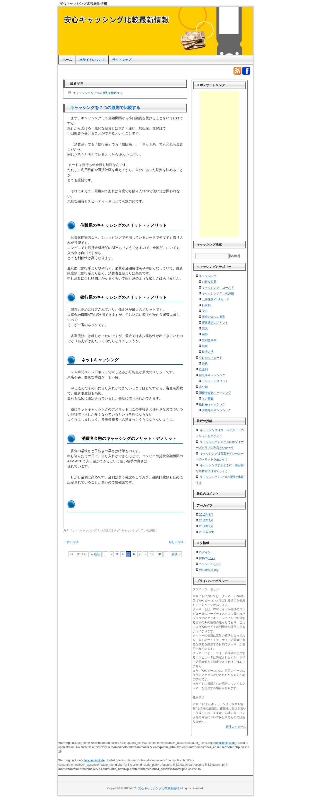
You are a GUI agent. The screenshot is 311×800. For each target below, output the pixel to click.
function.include (225, 743)
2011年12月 (207, 532)
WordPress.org (208, 570)
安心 (205, 311)
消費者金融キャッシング (215, 392)
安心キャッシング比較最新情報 (83, 3)
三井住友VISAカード (215, 299)
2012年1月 (206, 526)
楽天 (205, 328)
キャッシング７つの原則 (95, 530)
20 (159, 554)
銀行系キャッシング (212, 404)
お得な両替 (209, 281)
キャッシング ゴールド (218, 287)
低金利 (206, 305)
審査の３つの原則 (213, 316)
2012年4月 (206, 514)
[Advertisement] (219, 164)
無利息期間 (209, 340)
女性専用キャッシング (216, 410)
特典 (205, 363)
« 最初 (95, 554)
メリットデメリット (215, 381)
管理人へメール (236, 726)
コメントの (209, 564)
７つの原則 (147, 530)
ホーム (67, 60)
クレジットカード (210, 357)
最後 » (175, 554)
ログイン (205, 552)
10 (152, 554)
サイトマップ (121, 60)
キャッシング (130, 530)
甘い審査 (208, 398)
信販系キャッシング (212, 375)
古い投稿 (70, 542)
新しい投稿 (178, 542)
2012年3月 (206, 520)
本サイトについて (92, 60)
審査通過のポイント (215, 322)
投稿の (207, 558)
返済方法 (208, 352)
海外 (205, 334)
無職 (205, 346)
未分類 (203, 387)
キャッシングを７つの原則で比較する (98, 93)
